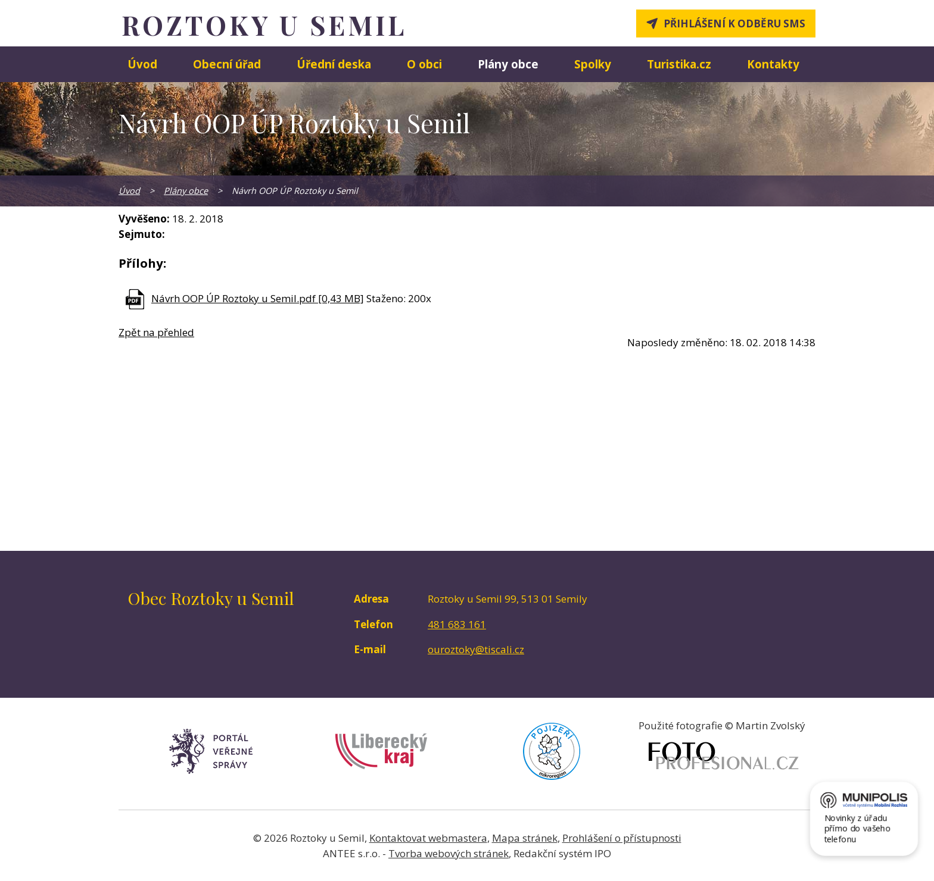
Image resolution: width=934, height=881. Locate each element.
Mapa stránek (525, 838)
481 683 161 (457, 624)
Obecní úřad (227, 64)
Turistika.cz (679, 64)
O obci (424, 64)
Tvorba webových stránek (448, 853)
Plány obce (508, 64)
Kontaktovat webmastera (428, 838)
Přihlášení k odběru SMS (734, 23)
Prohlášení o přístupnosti (621, 838)
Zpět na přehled (156, 332)
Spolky (592, 64)
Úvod (142, 64)
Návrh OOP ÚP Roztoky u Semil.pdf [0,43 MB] (257, 298)
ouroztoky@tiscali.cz (476, 649)
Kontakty (773, 64)
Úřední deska (334, 64)
